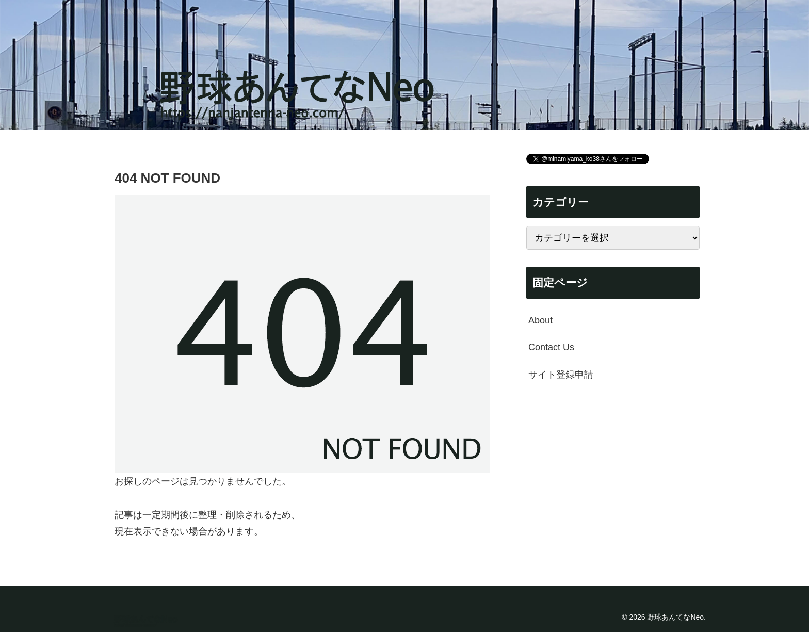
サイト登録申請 (560, 374)
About (540, 320)
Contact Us (551, 347)
